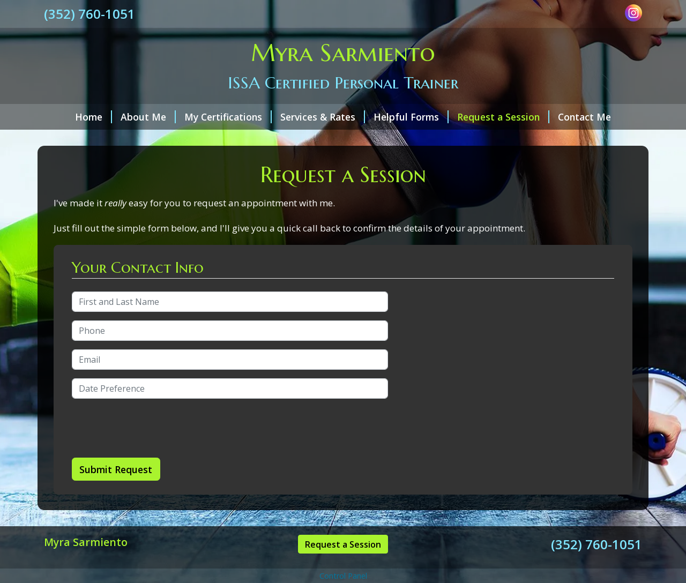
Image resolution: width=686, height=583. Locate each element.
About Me (148, 116)
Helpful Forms (411, 116)
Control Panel (343, 576)
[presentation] (153, 428)
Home (93, 116)
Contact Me (584, 116)
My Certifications (228, 116)
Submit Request (115, 469)
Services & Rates (322, 116)
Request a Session (503, 116)
